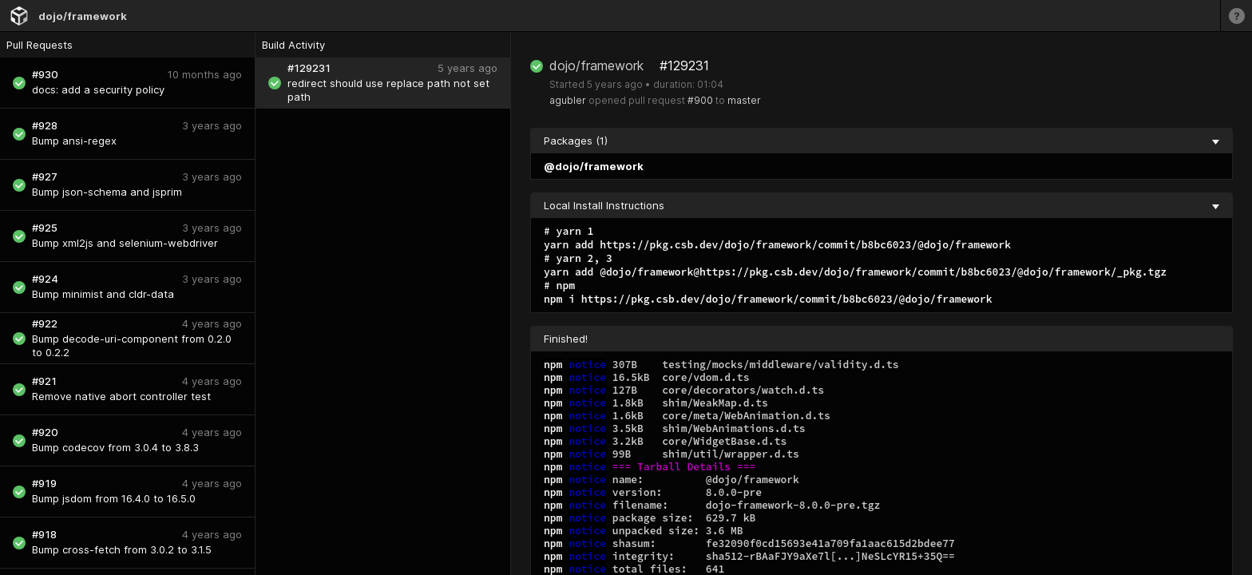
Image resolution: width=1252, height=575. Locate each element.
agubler (567, 100)
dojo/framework (82, 16)
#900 (700, 100)
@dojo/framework (594, 166)
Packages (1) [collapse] (881, 140)
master (744, 100)
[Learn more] (1236, 15)
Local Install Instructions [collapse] (881, 205)
